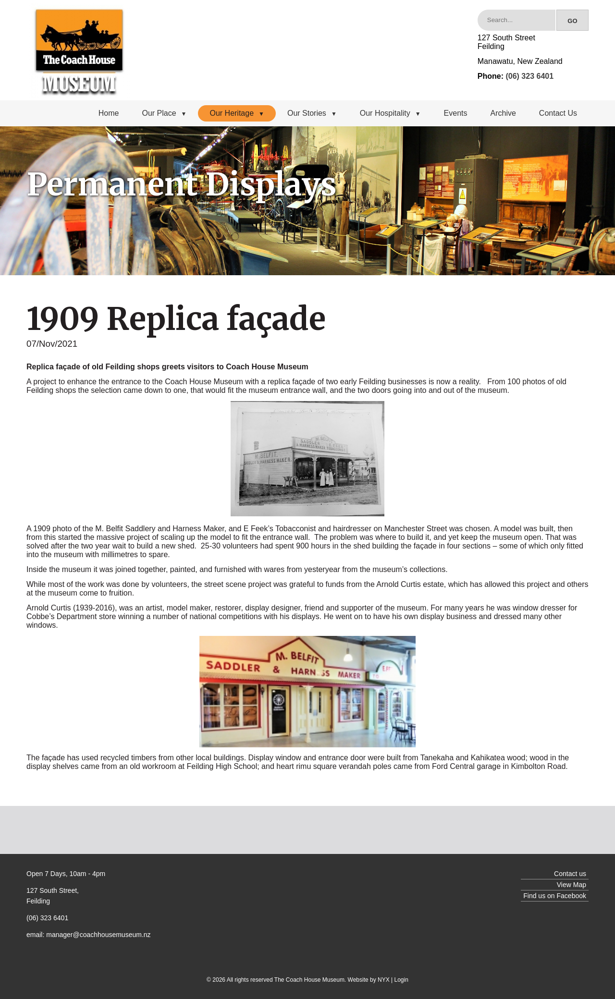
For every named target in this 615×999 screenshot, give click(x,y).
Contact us (570, 873)
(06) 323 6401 (529, 76)
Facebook (571, 896)
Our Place (164, 113)
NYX (384, 979)
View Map (571, 885)
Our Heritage (236, 113)
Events (455, 113)
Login (401, 979)
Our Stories (312, 113)
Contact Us (558, 113)
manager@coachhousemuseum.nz (98, 934)
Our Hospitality (390, 113)
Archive (503, 113)
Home (108, 113)
